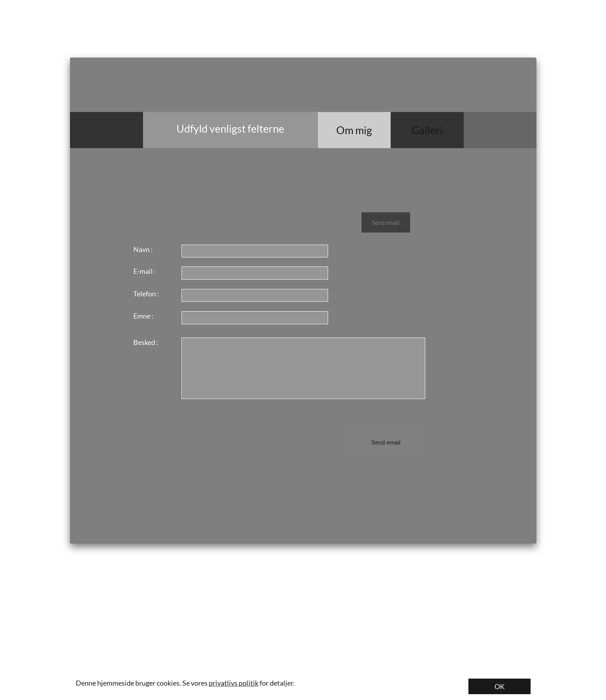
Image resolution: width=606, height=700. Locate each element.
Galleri (427, 130)
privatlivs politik (233, 683)
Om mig (354, 130)
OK (499, 686)
